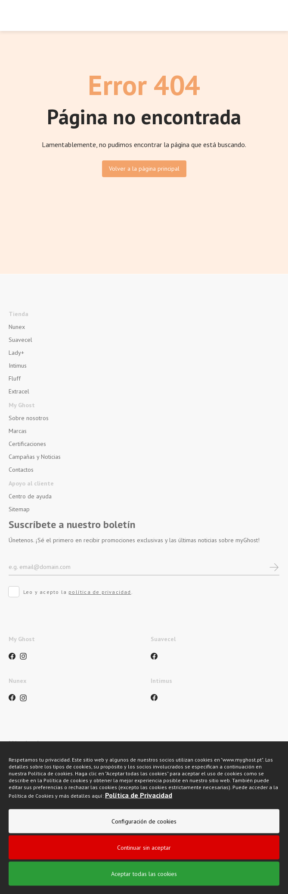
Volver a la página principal (144, 168)
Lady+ (16, 352)
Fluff (15, 378)
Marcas (18, 431)
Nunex (17, 327)
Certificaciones (27, 444)
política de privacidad (99, 592)
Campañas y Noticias (35, 457)
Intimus (18, 365)
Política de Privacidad (138, 824)
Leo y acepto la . (71, 593)
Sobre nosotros (29, 418)
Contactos (21, 469)
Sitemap (19, 509)
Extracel (19, 391)
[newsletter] (274, 566)
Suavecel (20, 340)
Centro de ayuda (30, 496)
